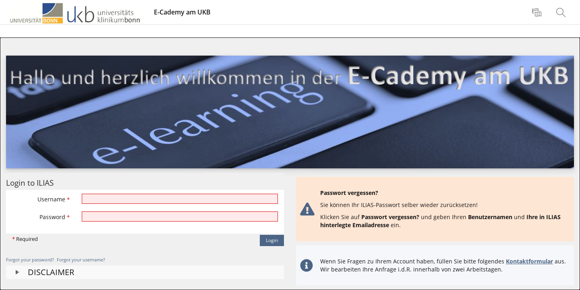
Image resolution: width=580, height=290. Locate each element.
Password (54, 217)
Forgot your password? (30, 260)
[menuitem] (538, 12)
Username (53, 199)
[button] (145, 272)
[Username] (180, 199)
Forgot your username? (81, 260)
